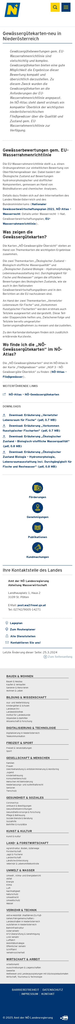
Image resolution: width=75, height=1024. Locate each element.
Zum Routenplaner (22, 629)
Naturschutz (12, 894)
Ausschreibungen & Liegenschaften (23, 967)
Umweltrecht (12, 897)
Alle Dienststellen (22, 636)
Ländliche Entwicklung (17, 860)
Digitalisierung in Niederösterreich (23, 733)
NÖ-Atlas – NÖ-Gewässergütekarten (31, 394)
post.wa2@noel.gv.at (32, 605)
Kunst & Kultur (13, 836)
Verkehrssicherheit (15, 952)
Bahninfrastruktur (15, 927)
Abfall (9, 878)
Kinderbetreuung (14, 775)
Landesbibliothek (14, 711)
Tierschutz (11, 790)
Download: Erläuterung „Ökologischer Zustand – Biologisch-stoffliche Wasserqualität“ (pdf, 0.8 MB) (36, 441)
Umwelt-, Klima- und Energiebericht (23, 875)
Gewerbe (10, 970)
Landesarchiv (12, 708)
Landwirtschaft (13, 857)
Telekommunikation (15, 736)
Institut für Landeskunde (18, 715)
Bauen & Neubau (14, 681)
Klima (9, 884)
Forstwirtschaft (13, 851)
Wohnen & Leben (14, 690)
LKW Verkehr (12, 937)
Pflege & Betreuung (15, 815)
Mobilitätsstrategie (15, 943)
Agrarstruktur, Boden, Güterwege (22, 848)
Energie (10, 881)
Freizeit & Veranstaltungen (19, 748)
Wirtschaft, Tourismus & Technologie (24, 976)
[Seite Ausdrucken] (66, 1019)
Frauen (9, 766)
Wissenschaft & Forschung (19, 721)
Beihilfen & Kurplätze (16, 824)
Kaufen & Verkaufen (15, 684)
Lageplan (16, 623)
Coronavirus (12, 802)
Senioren (10, 787)
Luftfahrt (10, 940)
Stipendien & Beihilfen (17, 718)
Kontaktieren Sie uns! (25, 642)
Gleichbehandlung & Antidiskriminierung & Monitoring (32, 769)
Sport (9, 751)
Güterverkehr (12, 930)
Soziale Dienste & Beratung (19, 818)
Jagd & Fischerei (14, 854)
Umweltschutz (13, 900)
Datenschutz (52, 989)
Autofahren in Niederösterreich (21, 924)
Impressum (29, 994)
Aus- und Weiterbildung (17, 702)
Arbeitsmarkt (12, 964)
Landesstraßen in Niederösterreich (23, 921)
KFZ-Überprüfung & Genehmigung (23, 934)
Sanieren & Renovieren (17, 687)
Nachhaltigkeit (13, 891)
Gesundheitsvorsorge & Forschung (23, 812)
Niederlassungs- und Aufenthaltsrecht (24, 784)
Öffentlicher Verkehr (16, 946)
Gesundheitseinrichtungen (19, 808)
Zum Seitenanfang (58, 656)
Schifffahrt (11, 949)
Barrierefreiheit (25, 989)
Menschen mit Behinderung (19, 781)
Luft (8, 888)
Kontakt (48, 994)
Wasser (9, 903)
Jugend (10, 772)
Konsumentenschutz (16, 778)
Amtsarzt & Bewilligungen (18, 805)
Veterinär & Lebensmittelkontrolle (22, 863)
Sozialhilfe (11, 821)
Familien (10, 763)
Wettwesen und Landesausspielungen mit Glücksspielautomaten (37, 973)
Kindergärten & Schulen (17, 705)
